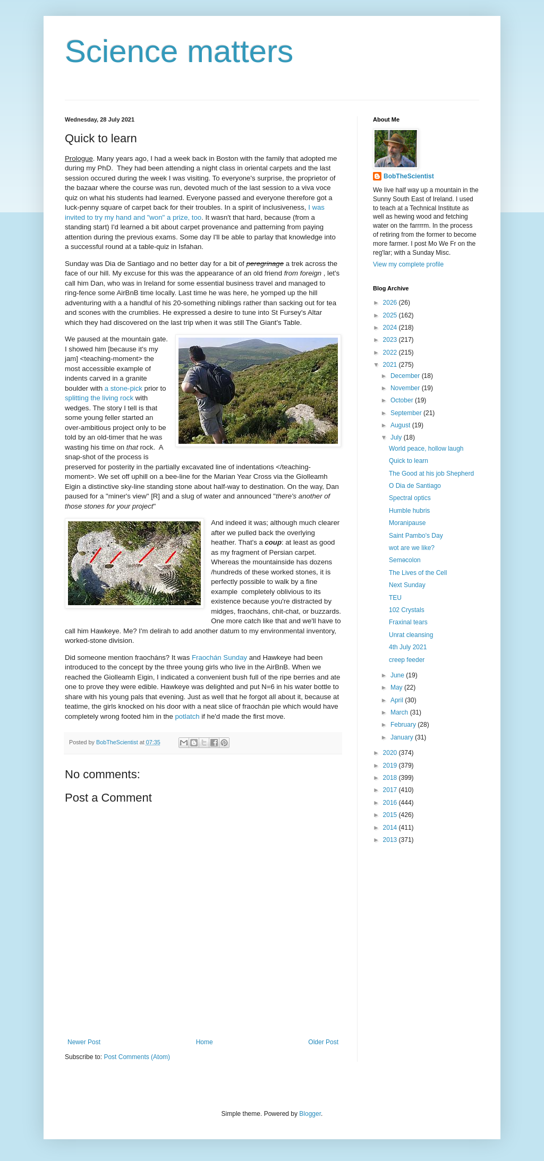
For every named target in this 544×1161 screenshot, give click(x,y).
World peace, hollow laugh (426, 448)
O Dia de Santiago (415, 485)
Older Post (323, 1042)
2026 (391, 302)
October (402, 400)
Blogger (310, 1113)
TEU (395, 597)
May (397, 687)
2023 (391, 339)
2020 (391, 752)
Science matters (179, 51)
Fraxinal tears (408, 622)
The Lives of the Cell (418, 573)
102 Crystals (406, 610)
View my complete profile (408, 264)
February (404, 724)
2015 (391, 815)
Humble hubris (409, 510)
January (402, 737)
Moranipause (407, 523)
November (406, 388)
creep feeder (406, 660)
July (397, 437)
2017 (391, 790)
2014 (391, 827)
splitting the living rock (99, 398)
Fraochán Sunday (219, 657)
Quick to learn (408, 461)
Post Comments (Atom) (137, 1057)
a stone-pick (123, 388)
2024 (391, 327)
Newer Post (83, 1042)
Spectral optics (410, 498)
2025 (391, 315)
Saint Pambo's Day (416, 535)
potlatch (187, 716)
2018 (391, 777)
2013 (391, 840)
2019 (391, 765)
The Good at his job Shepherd (431, 473)
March (400, 712)
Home (204, 1042)
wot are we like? (412, 548)
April (397, 700)
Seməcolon (405, 560)
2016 (391, 802)
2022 (391, 352)
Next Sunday (407, 585)
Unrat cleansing (411, 635)
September (406, 413)
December (406, 376)
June (398, 675)
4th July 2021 (408, 647)
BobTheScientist (409, 176)
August (401, 425)
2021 (391, 364)
